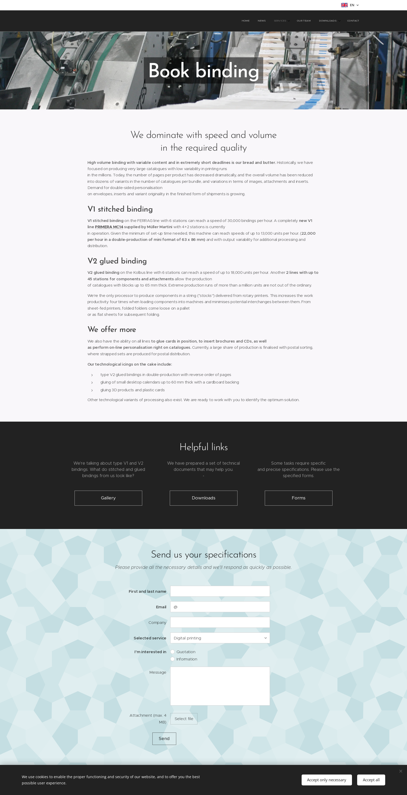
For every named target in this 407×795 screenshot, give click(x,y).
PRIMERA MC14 (109, 226)
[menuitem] (314, 21)
